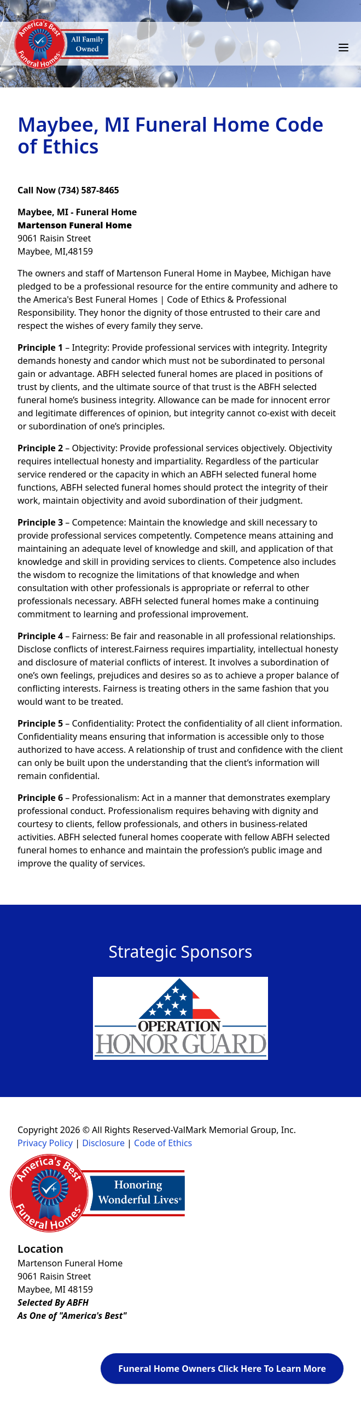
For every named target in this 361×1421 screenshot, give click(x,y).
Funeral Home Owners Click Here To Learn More (222, 1369)
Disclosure (103, 1143)
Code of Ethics (163, 1143)
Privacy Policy (45, 1143)
